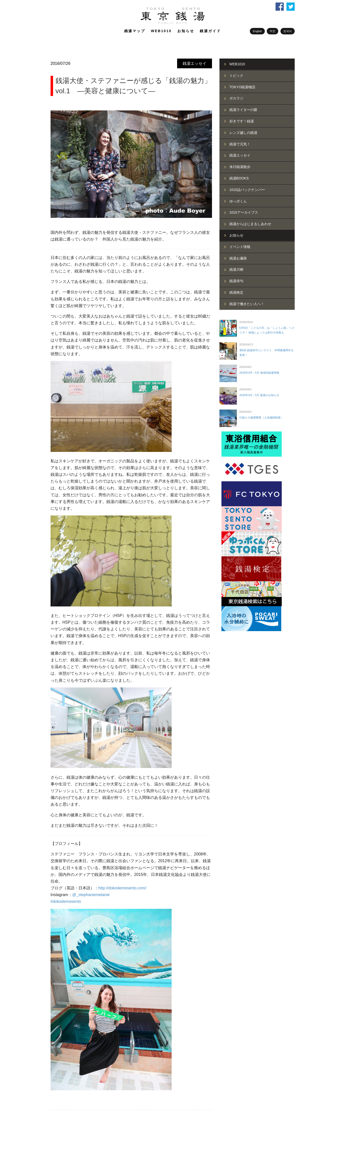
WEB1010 (161, 31)
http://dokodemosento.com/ (122, 888)
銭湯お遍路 (238, 258)
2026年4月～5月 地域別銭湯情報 (259, 372)
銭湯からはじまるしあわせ (250, 224)
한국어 (287, 31)
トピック (236, 76)
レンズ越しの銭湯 (243, 133)
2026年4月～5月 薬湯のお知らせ (259, 395)
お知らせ (185, 31)
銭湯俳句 (236, 281)
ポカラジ (236, 98)
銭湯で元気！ (239, 144)
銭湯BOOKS (239, 178)
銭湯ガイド (210, 31)
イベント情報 (239, 247)
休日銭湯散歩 (239, 167)
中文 (272, 31)
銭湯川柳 (236, 269)
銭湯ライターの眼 (243, 110)
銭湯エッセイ (195, 63)
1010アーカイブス (243, 212)
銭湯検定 (236, 292)
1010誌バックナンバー (247, 190)
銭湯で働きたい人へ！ (246, 304)
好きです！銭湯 (241, 121)
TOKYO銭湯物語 (242, 87)
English (257, 31)
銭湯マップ (134, 31)
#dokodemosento (66, 901)
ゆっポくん (238, 201)
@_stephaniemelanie (91, 895)
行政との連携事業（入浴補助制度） (261, 417)
